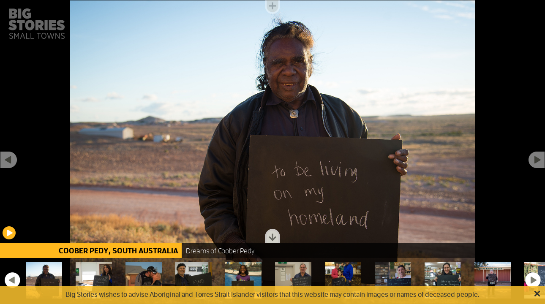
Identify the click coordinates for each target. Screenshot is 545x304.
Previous (12, 280)
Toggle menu (272, 7)
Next (533, 280)
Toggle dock (272, 236)
